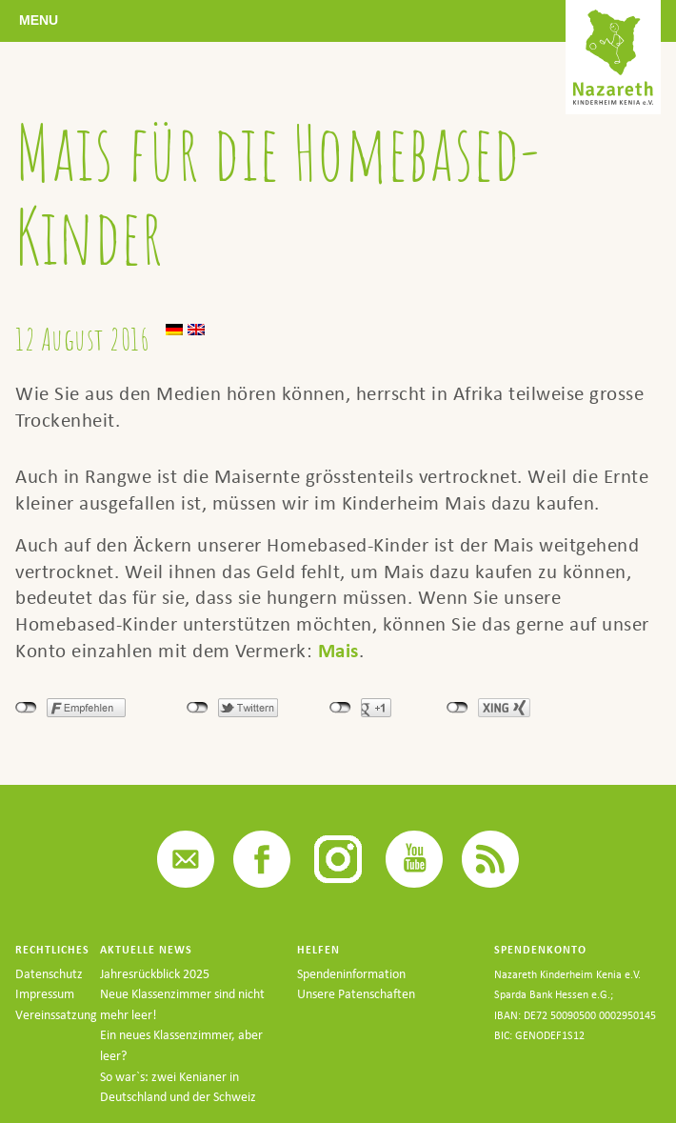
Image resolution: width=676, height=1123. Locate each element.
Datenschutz (49, 974)
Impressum (44, 994)
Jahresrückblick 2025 (154, 974)
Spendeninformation (351, 974)
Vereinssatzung (56, 1015)
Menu (38, 20)
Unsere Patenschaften (356, 994)
